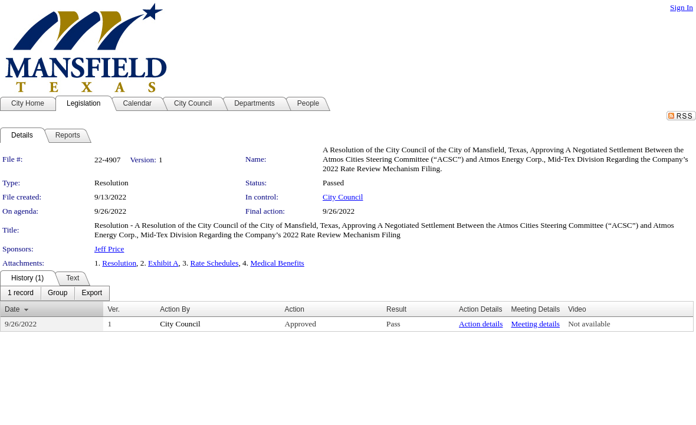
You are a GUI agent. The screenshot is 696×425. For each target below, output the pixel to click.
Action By (175, 309)
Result (396, 309)
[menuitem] (21, 293)
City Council (343, 196)
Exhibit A (163, 263)
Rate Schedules (215, 263)
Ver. (113, 309)
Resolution (119, 263)
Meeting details (535, 323)
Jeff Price (109, 248)
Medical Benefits (277, 263)
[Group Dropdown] (57, 293)
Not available (589, 323)
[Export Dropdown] (91, 293)
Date (12, 309)
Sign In (681, 7)
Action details (481, 323)
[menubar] (55, 293)
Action (294, 309)
